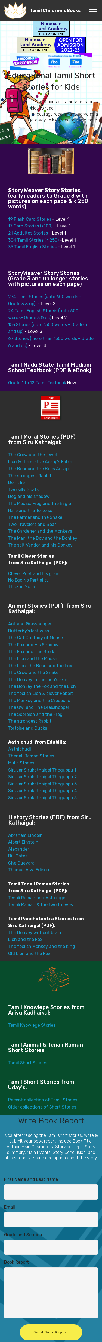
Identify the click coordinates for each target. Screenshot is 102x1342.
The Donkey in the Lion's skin (37, 679)
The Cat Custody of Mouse (35, 637)
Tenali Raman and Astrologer (37, 897)
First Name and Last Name (31, 1179)
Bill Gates (17, 856)
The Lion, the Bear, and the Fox (40, 665)
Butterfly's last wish (28, 630)
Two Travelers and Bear (32, 524)
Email (9, 1207)
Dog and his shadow (29, 496)
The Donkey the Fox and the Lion (42, 686)
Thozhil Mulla (21, 586)
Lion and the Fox (25, 939)
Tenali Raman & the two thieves (40, 904)
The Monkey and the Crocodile (39, 700)
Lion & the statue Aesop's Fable (40, 461)
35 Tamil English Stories (33, 246)
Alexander (18, 849)
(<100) (46, 226)
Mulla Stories (21, 763)
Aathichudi (19, 749)
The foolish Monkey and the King (41, 946)
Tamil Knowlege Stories (31, 1025)
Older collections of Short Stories (42, 1107)
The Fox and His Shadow (33, 644)
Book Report (16, 1262)
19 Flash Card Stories (29, 219)
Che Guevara (21, 863)
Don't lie (16, 482)
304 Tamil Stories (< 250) (34, 240)
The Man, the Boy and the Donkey (42, 538)
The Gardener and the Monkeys (40, 531)
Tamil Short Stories (27, 1062)
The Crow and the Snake (33, 672)
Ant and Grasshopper (29, 623)
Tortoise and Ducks (27, 728)
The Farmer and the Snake (35, 517)
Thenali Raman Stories (31, 756)
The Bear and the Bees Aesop (38, 468)
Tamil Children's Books (55, 10)
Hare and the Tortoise (30, 510)
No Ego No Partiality (28, 580)
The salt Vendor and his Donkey (40, 545)
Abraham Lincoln (25, 835)
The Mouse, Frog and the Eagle (39, 503)
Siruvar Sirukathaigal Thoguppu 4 (42, 790)
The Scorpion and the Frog (35, 714)
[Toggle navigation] (93, 9)
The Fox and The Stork (31, 651)
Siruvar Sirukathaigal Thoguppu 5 (42, 797)
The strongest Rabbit (29, 475)
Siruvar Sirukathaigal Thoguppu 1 (42, 770)
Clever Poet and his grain (34, 573)
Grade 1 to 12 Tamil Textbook (37, 382)
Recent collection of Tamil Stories (42, 1100)
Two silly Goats (23, 489)
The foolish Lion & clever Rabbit (40, 693)
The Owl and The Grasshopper (38, 707)
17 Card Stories (23, 226)
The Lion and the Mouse (32, 658)
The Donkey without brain (34, 932)
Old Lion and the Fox (29, 953)
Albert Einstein (23, 842)
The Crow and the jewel (32, 454)
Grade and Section (23, 1234)
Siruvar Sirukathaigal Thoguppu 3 (42, 784)
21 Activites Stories (28, 233)
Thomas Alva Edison (28, 869)
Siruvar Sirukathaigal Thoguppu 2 (42, 776)
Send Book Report (51, 1332)
